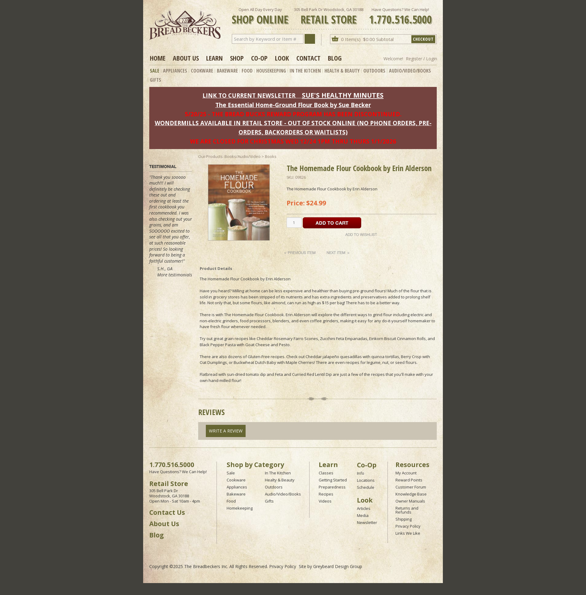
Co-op (259, 57)
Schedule (365, 487)
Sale (154, 70)
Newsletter (367, 522)
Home (157, 57)
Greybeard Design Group (337, 566)
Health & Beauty (342, 70)
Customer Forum (410, 487)
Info (360, 473)
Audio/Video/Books (410, 70)
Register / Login (421, 59)
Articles (363, 508)
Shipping (403, 519)
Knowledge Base (411, 494)
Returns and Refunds (406, 510)
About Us (186, 57)
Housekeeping (271, 70)
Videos (325, 501)
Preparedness (332, 487)
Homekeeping (240, 508)
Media (363, 515)
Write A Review (226, 431)
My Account (406, 473)
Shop (237, 57)
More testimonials (174, 275)
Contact (308, 57)
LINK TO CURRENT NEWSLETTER (248, 95)
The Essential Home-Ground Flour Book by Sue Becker (293, 105)
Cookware (202, 70)
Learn (214, 57)
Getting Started (333, 480)
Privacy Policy (408, 526)
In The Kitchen (305, 70)
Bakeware (227, 70)
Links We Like (407, 533)
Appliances (175, 70)
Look (282, 57)
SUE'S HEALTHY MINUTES (343, 95)
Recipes (326, 494)
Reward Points (408, 480)
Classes (326, 473)
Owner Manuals (410, 501)
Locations (366, 480)
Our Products (210, 156)
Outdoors (374, 70)
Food (247, 70)
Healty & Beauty (280, 480)
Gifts (155, 80)
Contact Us (167, 512)
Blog (335, 57)
